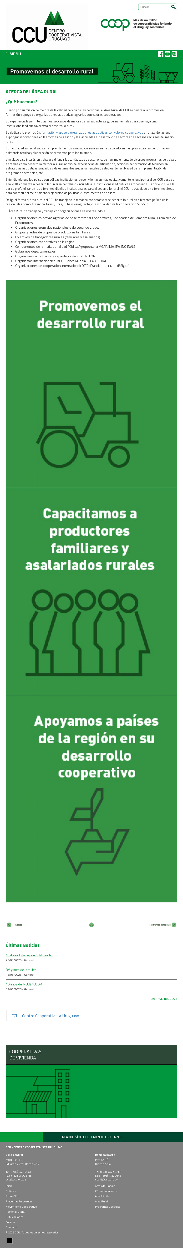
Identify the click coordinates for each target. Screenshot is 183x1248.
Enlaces (10, 1222)
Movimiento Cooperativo (21, 1207)
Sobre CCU (12, 1196)
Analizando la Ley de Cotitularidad (29, 955)
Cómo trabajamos (106, 1191)
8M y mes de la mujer (21, 969)
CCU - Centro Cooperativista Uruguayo (45, 1015)
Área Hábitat (102, 1196)
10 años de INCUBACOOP (24, 984)
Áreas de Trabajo (105, 1186)
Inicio (9, 1186)
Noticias (10, 1191)
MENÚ (13, 54)
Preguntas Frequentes (19, 1201)
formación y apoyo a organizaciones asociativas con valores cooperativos (92, 132)
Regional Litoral (15, 1212)
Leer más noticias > (164, 998)
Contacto (11, 1227)
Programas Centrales (107, 1207)
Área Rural (101, 1201)
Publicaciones (14, 1217)
